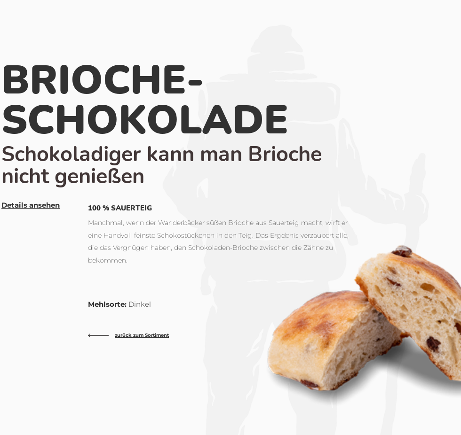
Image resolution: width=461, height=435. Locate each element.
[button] (30, 205)
